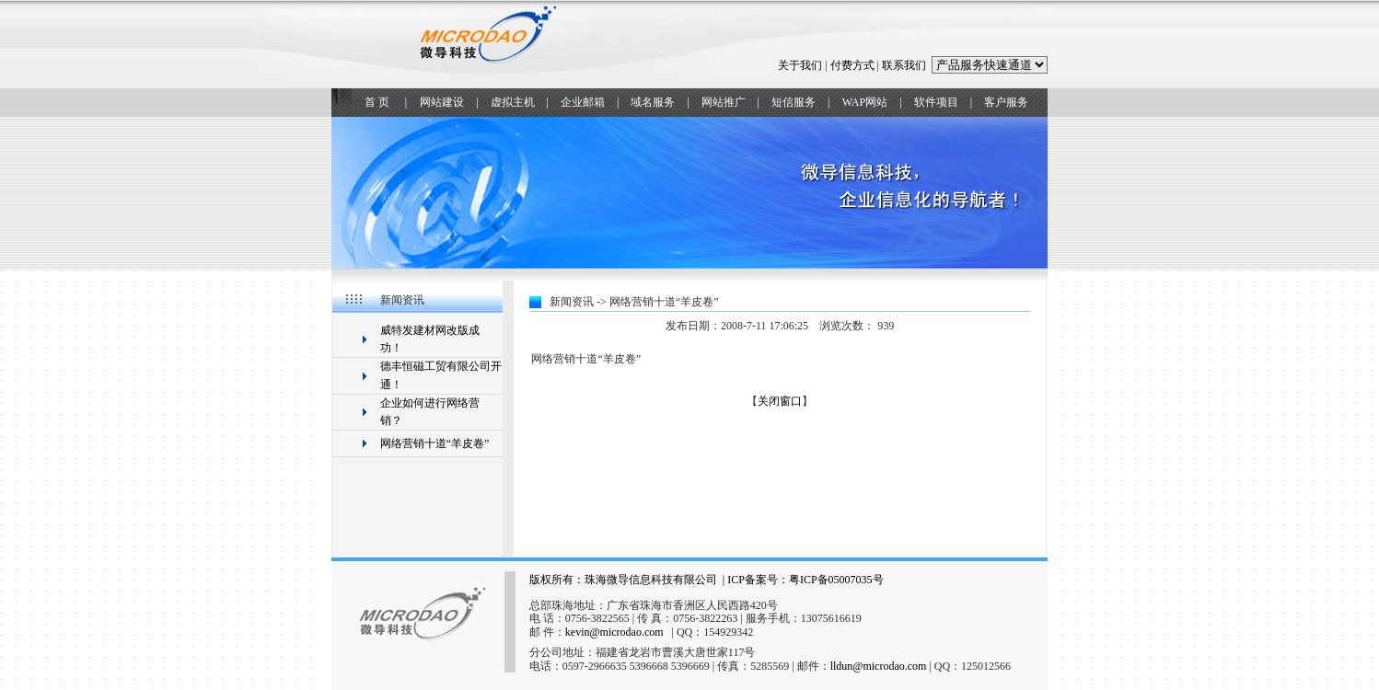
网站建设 (442, 102)
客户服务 (1006, 102)
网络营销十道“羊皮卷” (435, 443)
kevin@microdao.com (614, 632)
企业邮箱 (583, 102)
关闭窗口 (780, 401)
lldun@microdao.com (878, 666)
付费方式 (852, 65)
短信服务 (793, 102)
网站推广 (723, 102)
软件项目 (936, 102)
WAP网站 (864, 102)
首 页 (377, 102)
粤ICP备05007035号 (836, 579)
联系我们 (904, 65)
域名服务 (653, 102)
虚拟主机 (513, 102)
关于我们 (800, 65)
